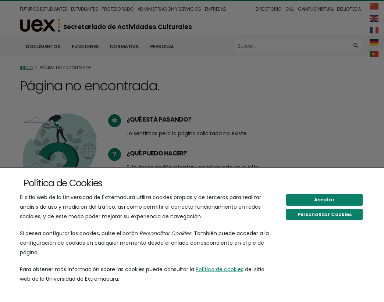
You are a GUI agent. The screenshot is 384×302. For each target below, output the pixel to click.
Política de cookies (219, 269)
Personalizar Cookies (325, 214)
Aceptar (324, 199)
